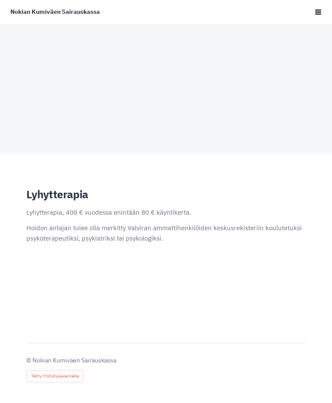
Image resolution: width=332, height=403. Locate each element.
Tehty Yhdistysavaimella (55, 376)
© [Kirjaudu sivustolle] (29, 360)
